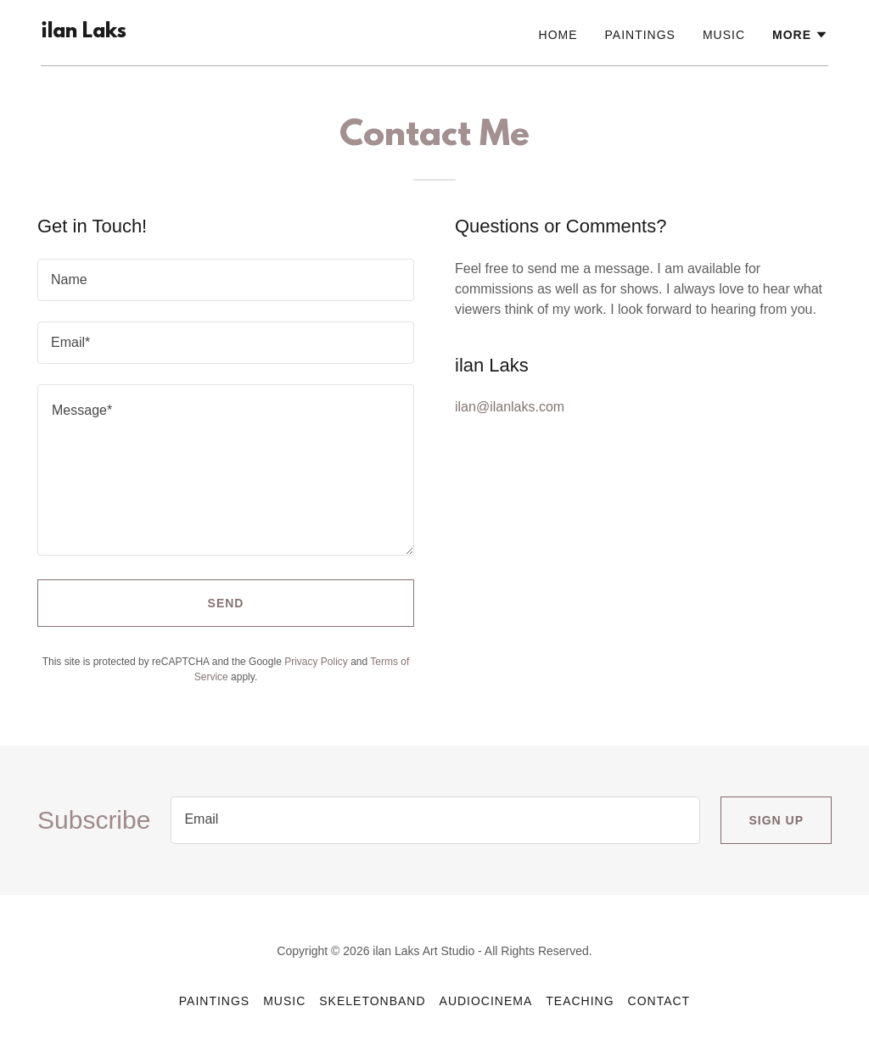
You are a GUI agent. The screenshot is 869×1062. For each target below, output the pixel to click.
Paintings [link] (640, 35)
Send (226, 603)
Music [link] (724, 35)
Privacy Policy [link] (316, 662)
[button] (800, 35)
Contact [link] (659, 1001)
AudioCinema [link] (486, 1001)
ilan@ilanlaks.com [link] (509, 407)
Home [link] (558, 35)
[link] (83, 32)
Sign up (776, 820)
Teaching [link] (580, 1001)
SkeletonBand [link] (372, 1001)
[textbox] (225, 280)
